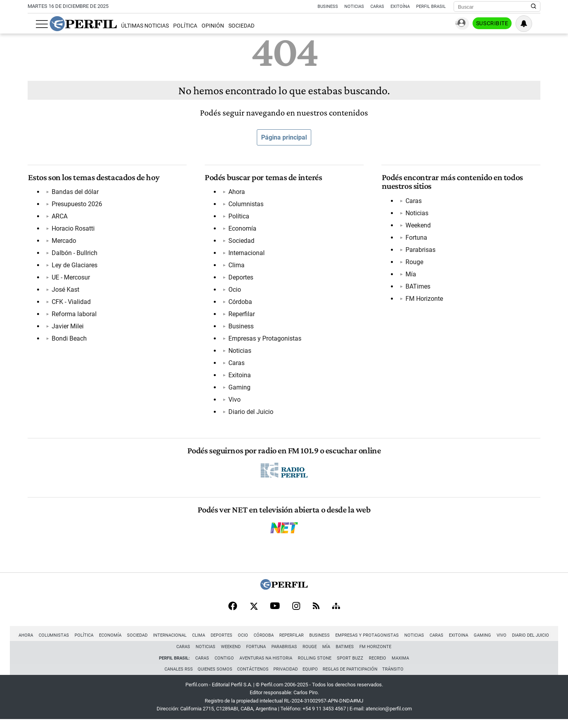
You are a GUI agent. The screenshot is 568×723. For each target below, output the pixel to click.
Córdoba (240, 302)
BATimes (417, 287)
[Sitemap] (336, 609)
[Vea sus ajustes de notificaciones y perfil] (532, 24)
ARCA (59, 217)
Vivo (234, 400)
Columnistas (245, 205)
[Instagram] (296, 608)
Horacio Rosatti (72, 229)
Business (328, 6)
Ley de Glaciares (74, 266)
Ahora (236, 192)
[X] (254, 608)
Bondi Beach (68, 339)
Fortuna (416, 238)
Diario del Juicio (250, 412)
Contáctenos (252, 672)
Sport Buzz (350, 660)
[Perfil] (284, 589)
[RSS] (316, 609)
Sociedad (233, 25)
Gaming (239, 388)
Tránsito (395, 672)
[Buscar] (494, 6)
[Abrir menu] (33, 24)
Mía (410, 274)
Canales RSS (176, 672)
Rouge (414, 262)
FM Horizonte (424, 299)
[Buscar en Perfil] (533, 6)
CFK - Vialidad (70, 302)
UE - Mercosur (70, 278)
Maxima (400, 660)
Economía (242, 229)
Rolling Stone (314, 660)
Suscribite (500, 24)
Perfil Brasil (431, 6)
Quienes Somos (213, 672)
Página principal (284, 137)
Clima (236, 266)
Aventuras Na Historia (265, 660)
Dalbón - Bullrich (74, 253)
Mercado (63, 241)
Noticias (354, 6)
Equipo (311, 672)
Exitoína (400, 6)
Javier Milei (67, 327)
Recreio (377, 660)
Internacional (246, 253)
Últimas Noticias (137, 25)
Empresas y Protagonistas (264, 339)
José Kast (65, 290)
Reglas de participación (351, 672)
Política (177, 25)
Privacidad (285, 672)
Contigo (224, 660)
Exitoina (239, 376)
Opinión (205, 25)
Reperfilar (241, 315)
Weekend (417, 225)
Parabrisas (420, 250)
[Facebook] (232, 609)
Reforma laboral (73, 315)
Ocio (234, 290)
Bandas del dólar (74, 192)
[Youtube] (275, 609)
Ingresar (462, 24)
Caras (377, 6)
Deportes (240, 278)
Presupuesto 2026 (76, 205)
